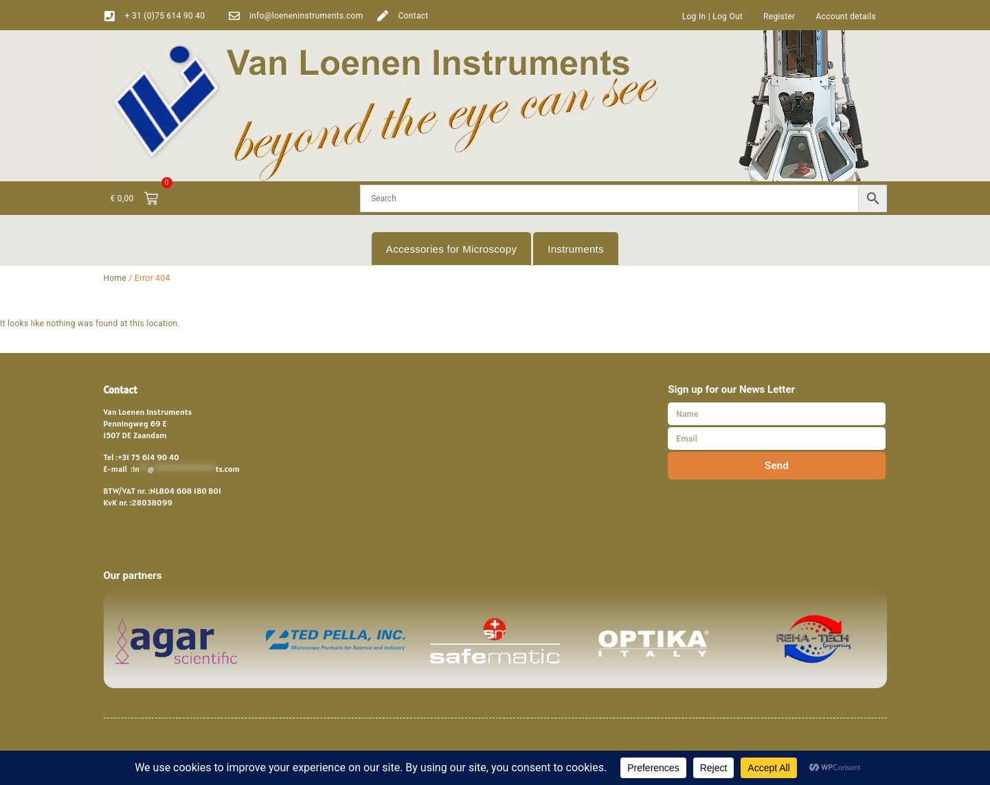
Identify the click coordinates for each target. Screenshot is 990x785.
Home (115, 278)
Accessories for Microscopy (451, 249)
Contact (413, 16)
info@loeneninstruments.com (306, 16)
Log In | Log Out (712, 16)
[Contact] (382, 15)
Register (779, 16)
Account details (845, 16)
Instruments (576, 249)
